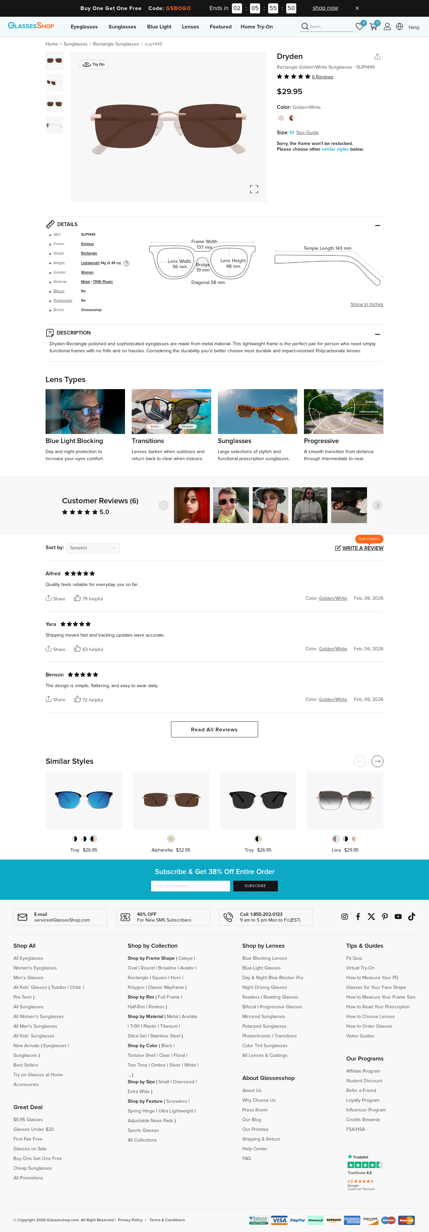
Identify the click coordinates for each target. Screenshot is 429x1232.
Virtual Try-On (360, 968)
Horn (176, 977)
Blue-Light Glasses (261, 968)
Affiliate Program (363, 1071)
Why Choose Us (259, 1100)
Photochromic (256, 1036)
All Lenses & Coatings (265, 1055)
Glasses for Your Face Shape (376, 987)
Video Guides (360, 1036)
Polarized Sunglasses (264, 1026)
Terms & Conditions (167, 1220)
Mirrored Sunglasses (263, 1016)
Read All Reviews (214, 729)
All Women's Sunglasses (38, 1016)
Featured (221, 26)
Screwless (176, 1101)
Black (166, 1045)
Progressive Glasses (281, 1007)
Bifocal (59, 291)
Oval (132, 968)
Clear (164, 1055)
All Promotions (28, 1178)
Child (76, 987)
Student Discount (364, 1081)
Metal (85, 282)
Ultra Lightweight (176, 1111)
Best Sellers (25, 1065)
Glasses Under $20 (33, 1129)
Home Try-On (257, 26)
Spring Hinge (141, 1111)
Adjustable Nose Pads (150, 1120)
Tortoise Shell (142, 1055)
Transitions (285, 1036)
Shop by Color (143, 1045)
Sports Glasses (143, 1130)
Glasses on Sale (30, 1149)
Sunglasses (122, 26)
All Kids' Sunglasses (34, 1036)
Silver (175, 1065)
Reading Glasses (280, 997)
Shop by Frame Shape (151, 958)
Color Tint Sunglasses (265, 1045)
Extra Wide (139, 1091)
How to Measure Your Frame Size (381, 997)
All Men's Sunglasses (35, 1026)
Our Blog (251, 1119)
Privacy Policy (130, 1220)
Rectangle (89, 253)
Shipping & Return (261, 1139)
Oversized (183, 1082)
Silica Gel (137, 1036)
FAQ (246, 1158)
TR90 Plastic (103, 282)
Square (159, 977)
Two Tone (137, 1065)
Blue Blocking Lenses (264, 958)
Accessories (26, 1084)
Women (87, 272)
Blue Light (159, 26)
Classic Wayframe (166, 987)
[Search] (327, 27)
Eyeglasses (84, 26)
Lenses (190, 26)
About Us (252, 1090)
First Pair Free (28, 1139)
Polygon (136, 987)
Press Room (254, 1110)
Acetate (189, 1016)
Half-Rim (136, 1007)
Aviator (187, 968)
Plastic (150, 1026)
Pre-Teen (22, 997)
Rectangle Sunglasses (116, 44)
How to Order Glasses (369, 1026)
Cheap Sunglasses (32, 1168)
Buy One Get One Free (37, 1158)
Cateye (185, 958)
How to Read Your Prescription (378, 1007)
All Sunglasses (28, 1007)
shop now (325, 8)
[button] (377, 505)
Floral (179, 1055)
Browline (167, 968)
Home (52, 44)
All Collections (142, 1140)
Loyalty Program (362, 1100)
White (190, 1065)
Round (148, 968)
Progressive (63, 300)
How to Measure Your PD (372, 977)
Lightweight (90, 263)
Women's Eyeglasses (35, 968)
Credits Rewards (363, 1119)
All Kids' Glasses (30, 987)
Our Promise (255, 1129)
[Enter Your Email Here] (190, 886)
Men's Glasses (28, 977)
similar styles (336, 149)
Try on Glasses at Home (38, 1075)
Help (414, 27)
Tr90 (135, 1026)
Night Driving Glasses (264, 987)
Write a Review (363, 548)
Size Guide (307, 132)
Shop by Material (145, 1016)
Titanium (169, 1026)
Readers (251, 997)
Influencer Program (366, 1110)
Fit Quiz (354, 958)
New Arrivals (26, 1045)
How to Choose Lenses (370, 1016)
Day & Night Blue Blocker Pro (272, 977)
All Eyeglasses (28, 958)
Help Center (254, 1149)
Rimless (87, 244)
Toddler (58, 987)
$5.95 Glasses (28, 1119)
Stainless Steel (165, 1036)
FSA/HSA (355, 1129)
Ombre (158, 1065)
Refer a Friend (361, 1090)
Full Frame (169, 997)
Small (164, 1082)
